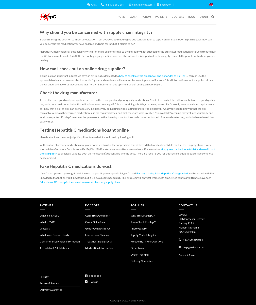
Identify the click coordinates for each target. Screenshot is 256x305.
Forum (146, 16)
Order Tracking (140, 254)
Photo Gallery (139, 228)
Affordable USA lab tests (54, 248)
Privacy (44, 276)
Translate (195, 4)
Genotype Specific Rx (97, 228)
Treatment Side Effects (98, 241)
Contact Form (187, 255)
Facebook (164, 4)
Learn (133, 16)
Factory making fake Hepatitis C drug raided (162, 173)
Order (203, 16)
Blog (191, 16)
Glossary (45, 228)
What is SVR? (47, 222)
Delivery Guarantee (142, 261)
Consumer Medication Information (60, 241)
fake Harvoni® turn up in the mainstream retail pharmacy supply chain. (80, 182)
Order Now (137, 248)
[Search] (212, 16)
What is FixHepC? (50, 215)
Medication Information (99, 248)
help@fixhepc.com (140, 4)
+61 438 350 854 (112, 4)
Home (121, 16)
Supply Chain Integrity (143, 235)
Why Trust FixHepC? (143, 215)
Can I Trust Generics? (97, 215)
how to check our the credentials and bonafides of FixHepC (153, 75)
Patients (161, 16)
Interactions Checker (97, 235)
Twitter (91, 281)
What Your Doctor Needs (54, 235)
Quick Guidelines (95, 222)
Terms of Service (49, 283)
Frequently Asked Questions (147, 241)
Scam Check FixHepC (143, 222)
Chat (92, 4)
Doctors (178, 16)
